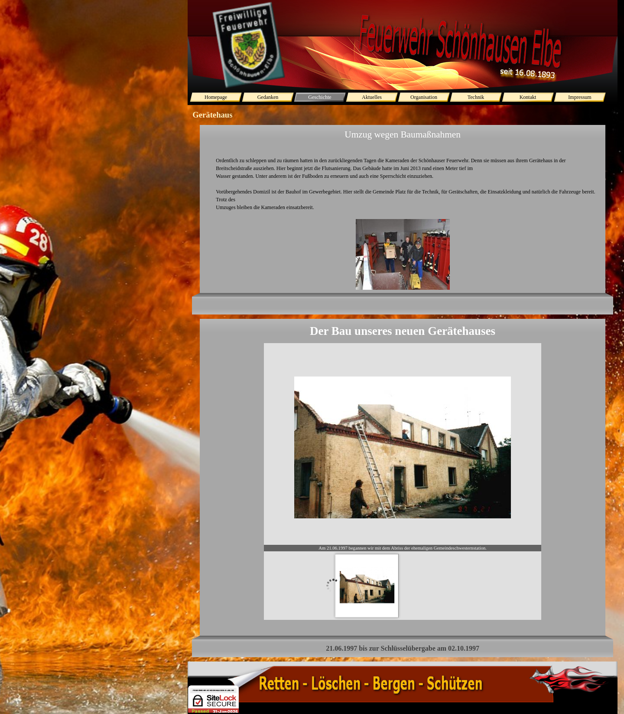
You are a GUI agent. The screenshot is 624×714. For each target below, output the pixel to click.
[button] (403, 255)
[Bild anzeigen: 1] (367, 585)
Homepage (216, 97)
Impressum (579, 97)
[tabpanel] (402, 220)
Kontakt (528, 97)
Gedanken (268, 97)
